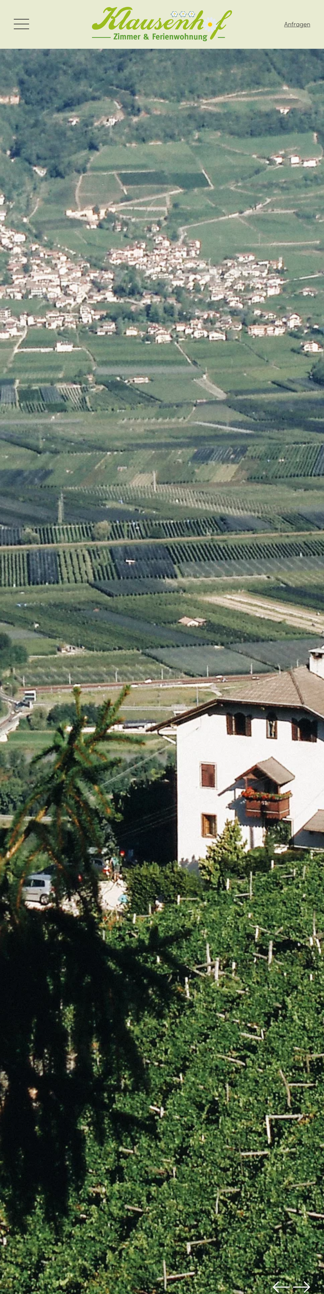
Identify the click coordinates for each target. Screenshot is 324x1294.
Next (301, 1287)
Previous (281, 1287)
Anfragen (297, 24)
